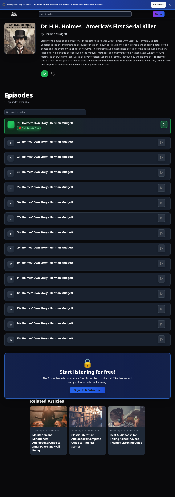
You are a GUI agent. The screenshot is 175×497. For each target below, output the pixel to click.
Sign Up (158, 14)
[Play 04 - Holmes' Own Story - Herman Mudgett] (161, 179)
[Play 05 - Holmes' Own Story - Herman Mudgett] (161, 196)
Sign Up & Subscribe (87, 422)
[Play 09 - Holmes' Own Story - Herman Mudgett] (161, 266)
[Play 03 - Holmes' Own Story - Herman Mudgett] (161, 162)
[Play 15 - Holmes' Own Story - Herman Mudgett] (161, 370)
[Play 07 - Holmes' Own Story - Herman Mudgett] (161, 231)
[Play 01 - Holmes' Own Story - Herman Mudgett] (163, 125)
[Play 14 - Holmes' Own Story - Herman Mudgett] (161, 353)
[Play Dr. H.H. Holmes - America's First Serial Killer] (45, 74)
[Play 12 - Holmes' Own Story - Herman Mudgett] (161, 318)
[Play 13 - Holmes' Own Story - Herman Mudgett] (161, 335)
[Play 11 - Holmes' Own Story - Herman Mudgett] (161, 301)
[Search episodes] (26, 112)
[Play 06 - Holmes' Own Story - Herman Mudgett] (161, 214)
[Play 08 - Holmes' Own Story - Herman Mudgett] (161, 248)
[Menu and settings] (169, 14)
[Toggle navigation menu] (6, 14)
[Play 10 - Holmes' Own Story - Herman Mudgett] (161, 283)
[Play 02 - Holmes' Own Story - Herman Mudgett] (161, 144)
